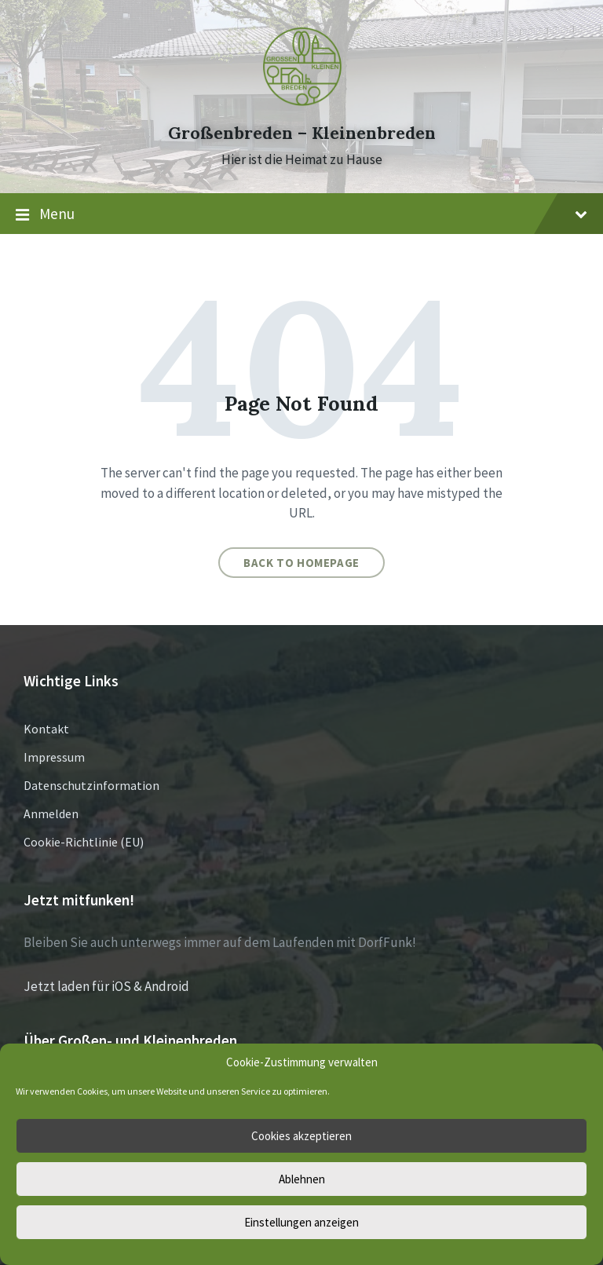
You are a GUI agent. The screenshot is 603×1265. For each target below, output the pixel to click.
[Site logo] (301, 104)
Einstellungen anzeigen (301, 1222)
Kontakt (46, 729)
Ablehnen (302, 1179)
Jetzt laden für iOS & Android (106, 986)
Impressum (54, 757)
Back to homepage (301, 562)
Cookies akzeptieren (301, 1135)
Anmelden (51, 813)
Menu (301, 214)
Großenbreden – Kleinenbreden (302, 133)
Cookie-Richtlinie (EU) (84, 842)
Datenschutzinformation (91, 785)
